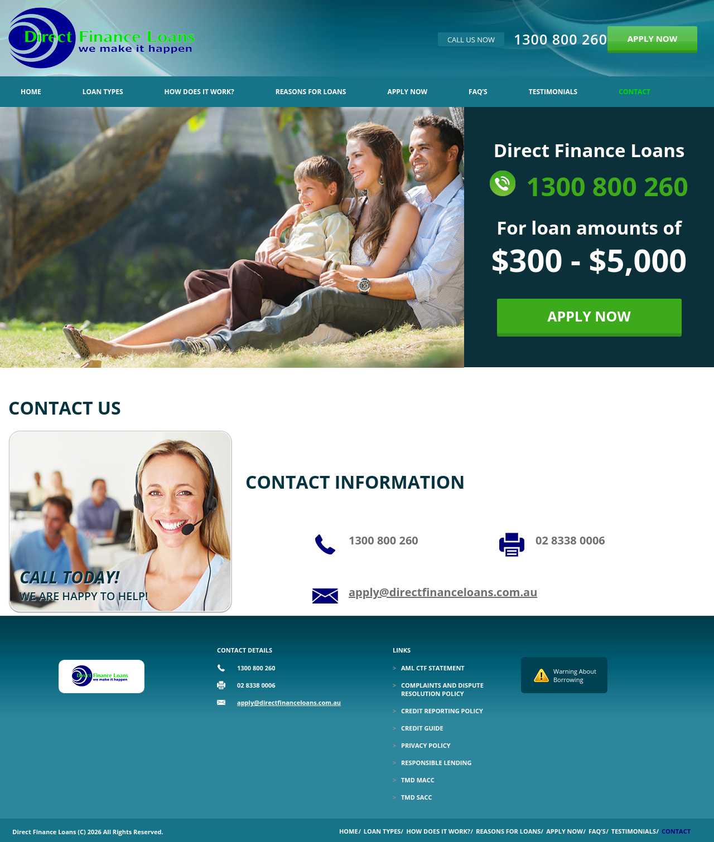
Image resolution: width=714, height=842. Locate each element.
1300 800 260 (560, 39)
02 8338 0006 (570, 540)
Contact (634, 91)
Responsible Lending (436, 762)
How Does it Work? (199, 91)
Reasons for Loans (311, 91)
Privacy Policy (426, 745)
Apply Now (407, 91)
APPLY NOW (653, 38)
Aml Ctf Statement (433, 668)
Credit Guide (422, 728)
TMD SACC (416, 797)
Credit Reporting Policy (442, 711)
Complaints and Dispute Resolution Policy (442, 689)
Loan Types (103, 91)
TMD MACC (418, 780)
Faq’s (478, 91)
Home (31, 91)
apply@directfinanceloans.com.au (443, 592)
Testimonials (553, 91)
